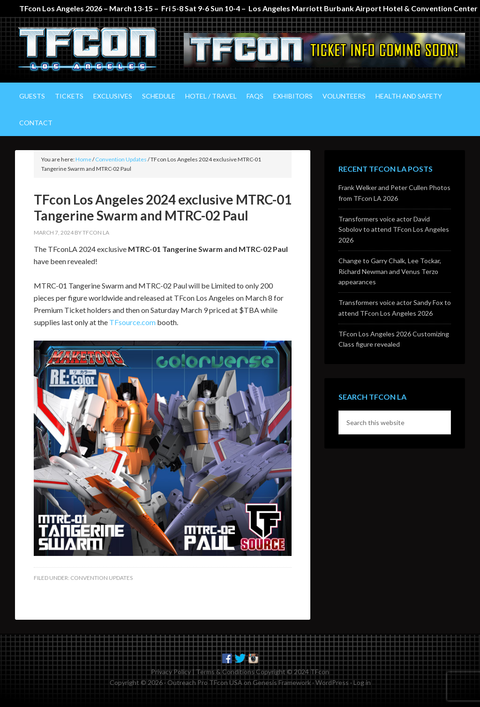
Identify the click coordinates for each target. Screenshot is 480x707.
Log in (362, 682)
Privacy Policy (171, 672)
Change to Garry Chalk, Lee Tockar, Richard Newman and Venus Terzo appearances (389, 271)
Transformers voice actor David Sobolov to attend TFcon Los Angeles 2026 (393, 229)
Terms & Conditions (225, 672)
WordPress (332, 682)
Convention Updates (101, 577)
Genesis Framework (282, 682)
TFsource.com (132, 322)
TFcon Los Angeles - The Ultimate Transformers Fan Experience (94, 49)
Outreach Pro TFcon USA (204, 682)
